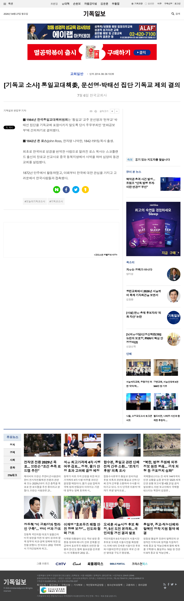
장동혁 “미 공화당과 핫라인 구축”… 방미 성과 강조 (42, 526)
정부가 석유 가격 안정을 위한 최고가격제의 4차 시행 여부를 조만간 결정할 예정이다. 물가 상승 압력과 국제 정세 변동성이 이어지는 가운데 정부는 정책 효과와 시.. (82, 483)
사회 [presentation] (12, 460)
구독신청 (168, 3)
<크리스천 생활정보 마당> (105, 254)
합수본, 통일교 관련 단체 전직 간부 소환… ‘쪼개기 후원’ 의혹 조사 (122, 466)
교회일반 (76, 74)
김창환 (129, 299)
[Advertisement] (153, 131)
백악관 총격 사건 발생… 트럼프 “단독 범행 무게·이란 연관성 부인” (140, 183)
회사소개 (41, 584)
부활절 (115, 3)
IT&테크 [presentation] (12, 475)
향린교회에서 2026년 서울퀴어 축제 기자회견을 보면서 (143, 293)
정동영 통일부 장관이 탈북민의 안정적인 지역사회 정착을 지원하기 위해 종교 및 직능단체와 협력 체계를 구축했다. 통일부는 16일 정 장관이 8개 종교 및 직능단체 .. (161, 545)
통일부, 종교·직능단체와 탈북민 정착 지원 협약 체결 (161, 528)
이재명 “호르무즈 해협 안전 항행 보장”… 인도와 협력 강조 (82, 528)
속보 (130, 160)
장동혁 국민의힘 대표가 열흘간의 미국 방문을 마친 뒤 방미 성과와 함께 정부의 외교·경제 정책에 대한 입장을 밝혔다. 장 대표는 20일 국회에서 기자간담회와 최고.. (42, 541)
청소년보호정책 (114, 584)
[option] (140, 374)
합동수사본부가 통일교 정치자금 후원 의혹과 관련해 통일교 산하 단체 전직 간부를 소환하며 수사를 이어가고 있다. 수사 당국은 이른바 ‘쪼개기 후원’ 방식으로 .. (122, 483)
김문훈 (104, 3)
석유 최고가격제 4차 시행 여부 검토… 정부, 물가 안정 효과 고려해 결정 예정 (82, 466)
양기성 (129, 274)
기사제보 (78, 584)
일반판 (151, 3)
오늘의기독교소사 (35, 201)
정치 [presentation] (12, 444)
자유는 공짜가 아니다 (139, 270)
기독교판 (138, 3)
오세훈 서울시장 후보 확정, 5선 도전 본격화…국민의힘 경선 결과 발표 (121, 528)
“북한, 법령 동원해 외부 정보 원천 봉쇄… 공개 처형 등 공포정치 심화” (161, 466)
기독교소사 (57, 201)
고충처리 (130, 584)
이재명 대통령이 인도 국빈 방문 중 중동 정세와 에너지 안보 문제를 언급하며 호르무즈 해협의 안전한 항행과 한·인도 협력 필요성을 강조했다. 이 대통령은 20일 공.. (82, 545)
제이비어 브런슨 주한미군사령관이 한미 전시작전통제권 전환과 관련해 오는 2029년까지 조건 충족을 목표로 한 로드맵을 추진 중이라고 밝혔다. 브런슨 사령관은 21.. (42, 483)
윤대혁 (65, 3)
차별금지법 (90, 3)
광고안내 (53, 584)
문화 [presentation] (12, 467)
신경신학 (131, 346)
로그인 (177, 3)
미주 (159, 3)
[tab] (12, 445)
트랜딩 (54, 3)
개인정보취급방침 (95, 584)
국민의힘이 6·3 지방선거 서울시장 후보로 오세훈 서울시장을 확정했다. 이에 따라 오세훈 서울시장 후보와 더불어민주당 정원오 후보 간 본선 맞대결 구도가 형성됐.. (122, 545)
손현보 (77, 3)
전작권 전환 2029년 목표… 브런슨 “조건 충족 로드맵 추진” (42, 466)
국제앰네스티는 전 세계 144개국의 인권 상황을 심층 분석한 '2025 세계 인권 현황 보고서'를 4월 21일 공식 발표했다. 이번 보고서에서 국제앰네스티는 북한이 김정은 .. (161, 483)
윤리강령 (142, 584)
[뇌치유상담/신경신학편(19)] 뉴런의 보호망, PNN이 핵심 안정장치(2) (144, 338)
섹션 (8, 4)
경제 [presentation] (12, 452)
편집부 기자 (20, 110)
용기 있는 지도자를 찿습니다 (152, 160)
